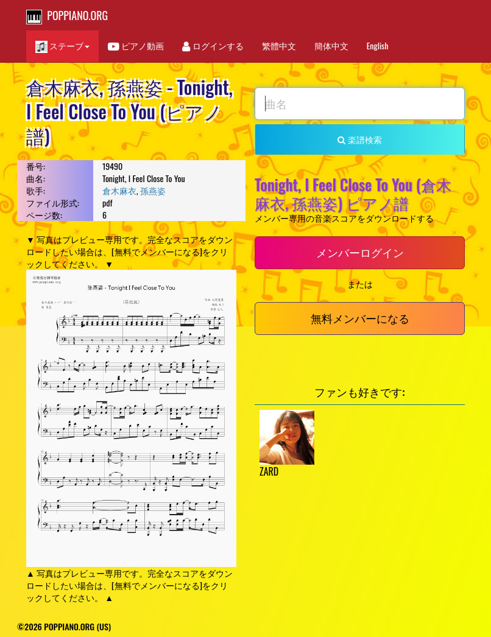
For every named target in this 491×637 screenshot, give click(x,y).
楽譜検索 (359, 139)
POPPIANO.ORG (67, 15)
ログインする (212, 45)
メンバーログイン (360, 252)
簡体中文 (331, 45)
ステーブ (62, 46)
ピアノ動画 (136, 45)
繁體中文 (279, 45)
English (378, 45)
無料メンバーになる (360, 318)
